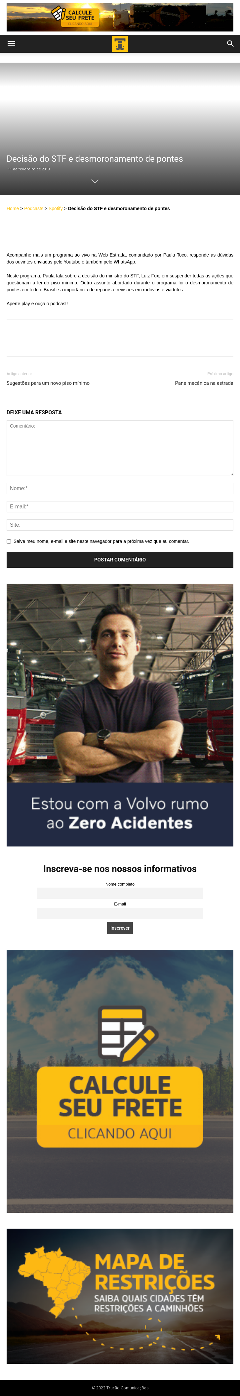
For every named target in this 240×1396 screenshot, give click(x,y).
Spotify (56, 208)
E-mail (120, 904)
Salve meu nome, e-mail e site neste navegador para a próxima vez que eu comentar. (101, 541)
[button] (11, 44)
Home (13, 208)
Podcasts (33, 208)
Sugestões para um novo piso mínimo (48, 383)
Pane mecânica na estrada (204, 383)
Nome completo (120, 884)
